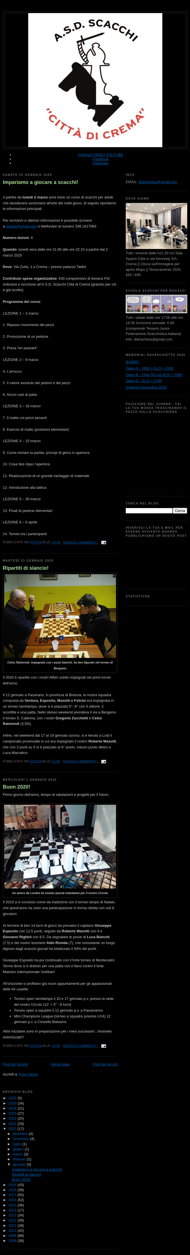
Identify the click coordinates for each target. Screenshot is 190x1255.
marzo (18, 1154)
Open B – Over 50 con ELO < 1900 (154, 375)
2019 (13, 1185)
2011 (13, 1225)
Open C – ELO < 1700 (144, 381)
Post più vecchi (105, 1064)
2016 (13, 1200)
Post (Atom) (28, 1074)
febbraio (20, 1159)
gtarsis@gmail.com (21, 226)
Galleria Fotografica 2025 (146, 387)
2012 (13, 1220)
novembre (21, 1139)
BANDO (132, 362)
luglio (17, 1144)
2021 (13, 1124)
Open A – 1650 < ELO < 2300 (150, 368)
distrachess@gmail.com (158, 182)
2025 (13, 1103)
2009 (13, 1236)
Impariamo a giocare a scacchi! (40, 182)
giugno (19, 1149)
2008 (13, 1241)
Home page (60, 1064)
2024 (13, 1108)
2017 (13, 1195)
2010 (13, 1230)
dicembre (21, 1134)
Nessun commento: (81, 542)
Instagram (100, 163)
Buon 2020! (16, 787)
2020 (13, 1129)
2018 (13, 1190)
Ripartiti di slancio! (26, 568)
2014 (13, 1210)
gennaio (20, 1164)
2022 (13, 1118)
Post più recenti (15, 1064)
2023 (13, 1113)
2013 (13, 1215)
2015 (13, 1205)
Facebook (100, 159)
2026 (13, 1098)
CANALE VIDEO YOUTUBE (100, 155)
